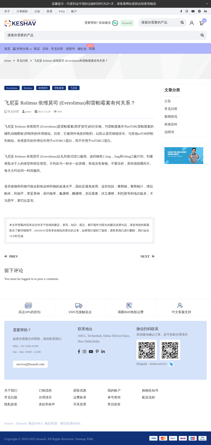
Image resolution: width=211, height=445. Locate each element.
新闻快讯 (170, 116)
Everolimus (11, 88)
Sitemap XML (84, 439)
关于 (7, 11)
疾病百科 (170, 124)
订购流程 (45, 390)
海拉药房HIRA (70, 423)
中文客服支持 (181, 312)
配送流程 (148, 397)
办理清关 (45, 397)
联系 (49, 11)
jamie (28, 111)
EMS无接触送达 (80, 312)
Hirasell (21, 423)
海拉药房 (50, 423)
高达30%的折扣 (30, 312)
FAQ (61, 11)
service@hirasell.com (30, 364)
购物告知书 (150, 390)
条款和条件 (47, 404)
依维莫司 (43, 88)
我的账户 (114, 390)
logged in (27, 279)
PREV (13, 256)
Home (7, 60)
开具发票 (79, 404)
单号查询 (114, 397)
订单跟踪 (22, 11)
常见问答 (22, 60)
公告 (37, 11)
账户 (74, 11)
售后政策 (114, 404)
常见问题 (10, 397)
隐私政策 (10, 404)
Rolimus (28, 88)
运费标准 (79, 397)
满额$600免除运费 (131, 312)
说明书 (169, 132)
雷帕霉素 (59, 88)
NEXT (145, 256)
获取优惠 (79, 390)
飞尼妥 (73, 88)
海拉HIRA (35, 423)
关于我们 (10, 390)
